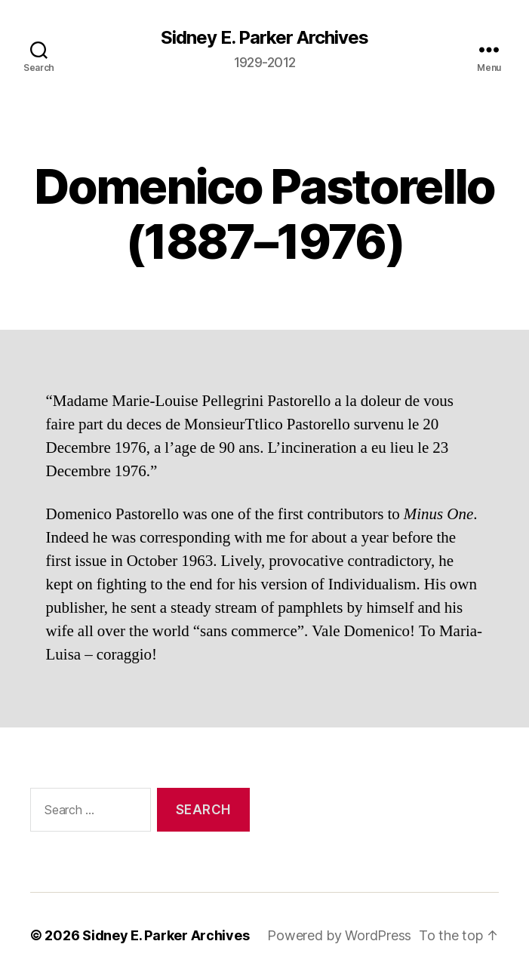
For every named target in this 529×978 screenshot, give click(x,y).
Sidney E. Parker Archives (264, 38)
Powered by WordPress (339, 935)
